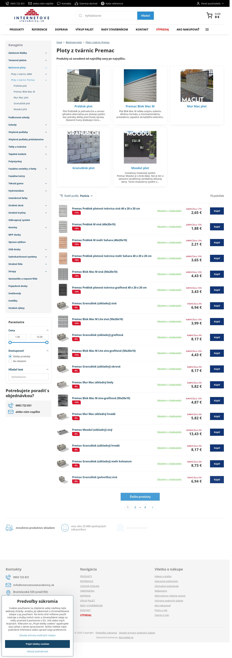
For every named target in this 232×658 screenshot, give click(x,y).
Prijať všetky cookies (37, 643)
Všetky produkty (19, 356)
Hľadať (145, 15)
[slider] (10, 342)
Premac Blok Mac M (140, 106)
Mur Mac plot (197, 106)
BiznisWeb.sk (126, 637)
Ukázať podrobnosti (37, 651)
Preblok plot (83, 106)
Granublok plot (83, 168)
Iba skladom (17, 361)
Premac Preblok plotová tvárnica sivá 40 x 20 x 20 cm (106, 208)
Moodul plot (140, 168)
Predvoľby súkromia (106, 632)
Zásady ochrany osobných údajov (137, 632)
